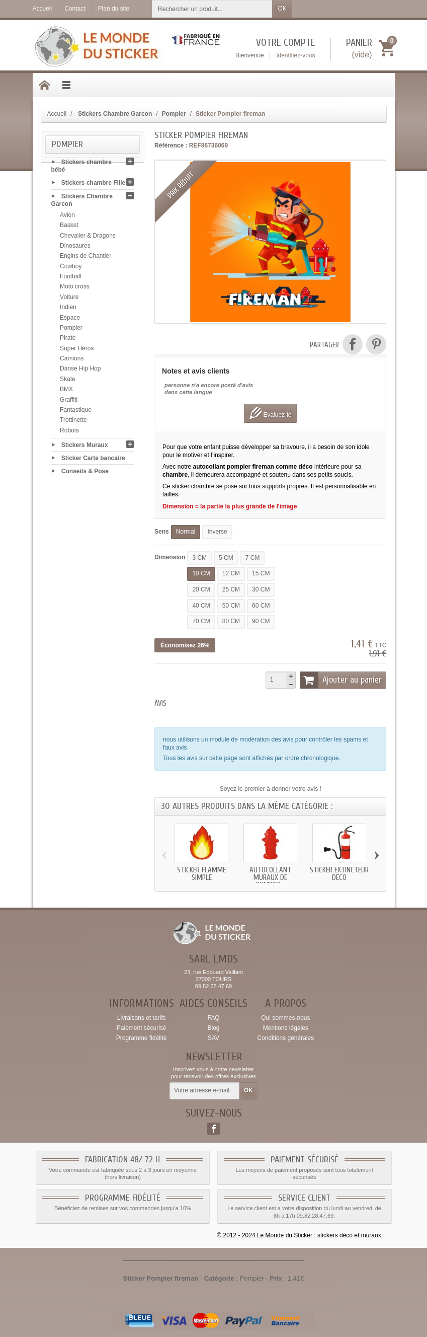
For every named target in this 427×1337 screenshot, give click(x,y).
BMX (66, 391)
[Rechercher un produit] (212, 9)
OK (282, 8)
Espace (70, 319)
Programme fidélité (141, 1038)
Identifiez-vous (295, 55)
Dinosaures (75, 247)
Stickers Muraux (84, 446)
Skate (67, 381)
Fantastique (76, 411)
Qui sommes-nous (285, 1017)
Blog (213, 1027)
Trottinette (73, 421)
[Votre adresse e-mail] (204, 1090)
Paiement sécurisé (141, 1027)
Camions (71, 360)
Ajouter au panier (341, 680)
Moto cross (75, 288)
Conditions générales (285, 1038)
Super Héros (77, 350)
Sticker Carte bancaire (93, 459)
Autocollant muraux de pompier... (270, 877)
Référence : (170, 145)
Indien (68, 309)
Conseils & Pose (85, 473)
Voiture (69, 299)
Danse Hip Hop (80, 370)
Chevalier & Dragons (88, 237)
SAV (213, 1038)
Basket (69, 227)
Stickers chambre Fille (93, 184)
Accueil (57, 113)
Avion (67, 216)
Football (70, 278)
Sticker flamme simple (201, 874)
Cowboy (70, 268)
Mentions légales (285, 1027)
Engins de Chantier (85, 257)
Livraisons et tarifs (141, 1017)
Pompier (71, 329)
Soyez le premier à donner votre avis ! (270, 788)
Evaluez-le (270, 413)
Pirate (67, 339)
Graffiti (68, 401)
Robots (69, 432)
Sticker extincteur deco (339, 874)
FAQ (213, 1017)
